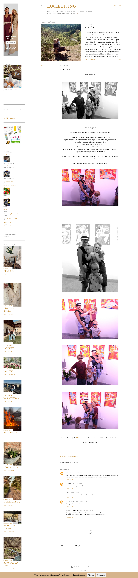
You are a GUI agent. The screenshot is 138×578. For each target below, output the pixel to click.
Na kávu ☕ (74, 13)
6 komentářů (11, 277)
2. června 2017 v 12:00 (87, 510)
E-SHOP (49, 13)
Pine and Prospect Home (11, 218)
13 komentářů (11, 374)
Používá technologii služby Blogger (81, 567)
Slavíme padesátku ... (10, 347)
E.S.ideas (6, 198)
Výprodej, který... (9, 309)
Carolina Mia (7, 155)
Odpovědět (69, 479)
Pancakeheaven (71, 501)
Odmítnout (101, 575)
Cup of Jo (6, 209)
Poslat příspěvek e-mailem (71, 456)
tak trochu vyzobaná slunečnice (10, 186)
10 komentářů (11, 470)
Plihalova (68, 473)
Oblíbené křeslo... (8, 272)
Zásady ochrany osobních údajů (79, 11)
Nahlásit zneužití (9, 118)
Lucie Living (61, 6)
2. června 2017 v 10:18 (75, 492)
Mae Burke (88, 570)
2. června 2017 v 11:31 (81, 501)
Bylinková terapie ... (9, 527)
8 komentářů (11, 314)
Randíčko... (91, 27)
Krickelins (6, 166)
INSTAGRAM (57, 13)
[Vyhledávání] (117, 5)
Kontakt (63, 11)
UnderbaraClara (8, 181)
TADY (78, 438)
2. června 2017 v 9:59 (77, 473)
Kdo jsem (56, 11)
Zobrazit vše (7, 226)
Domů (49, 11)
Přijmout (91, 575)
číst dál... (119, 59)
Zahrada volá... (12, 467)
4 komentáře (92, 59)
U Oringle (6, 170)
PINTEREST (66, 13)
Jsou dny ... (9, 371)
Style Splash (7, 222)
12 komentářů (11, 436)
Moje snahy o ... (12, 501)
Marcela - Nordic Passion (73, 510)
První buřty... (11, 432)
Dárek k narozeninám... (12, 397)
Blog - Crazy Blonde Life (11, 214)
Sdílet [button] (86, 59)
